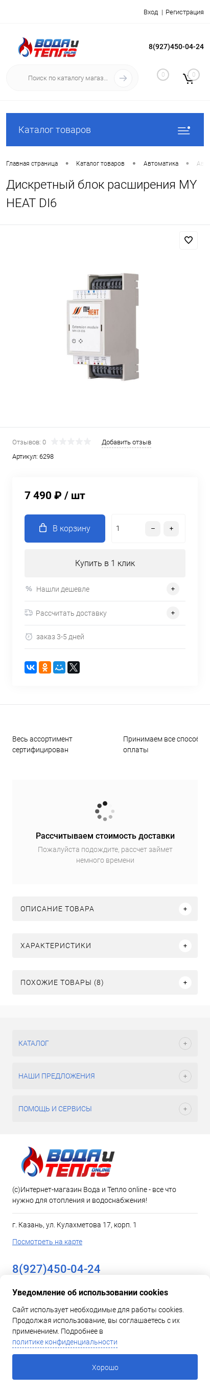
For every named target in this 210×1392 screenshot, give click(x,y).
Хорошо (105, 1367)
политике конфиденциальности (65, 1342)
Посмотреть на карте (47, 1242)
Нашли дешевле (57, 589)
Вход (151, 12)
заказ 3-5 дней (54, 637)
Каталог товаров (105, 129)
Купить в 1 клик (105, 563)
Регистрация (185, 12)
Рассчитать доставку (66, 613)
